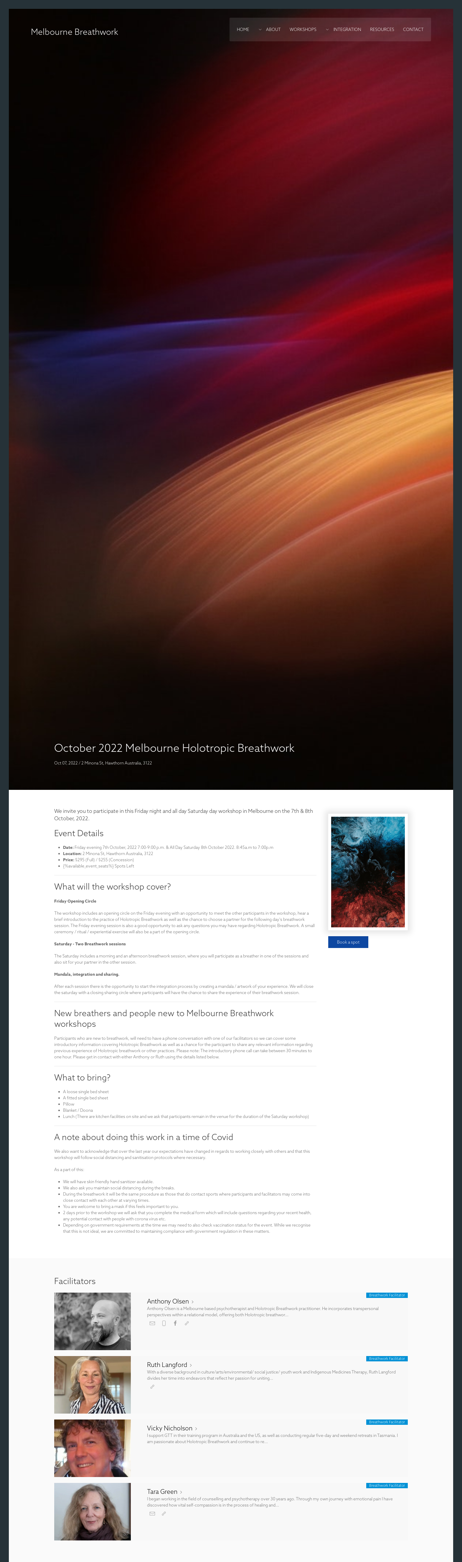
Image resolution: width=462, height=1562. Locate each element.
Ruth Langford (170, 1364)
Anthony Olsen (171, 1301)
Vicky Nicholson (172, 1428)
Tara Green (165, 1491)
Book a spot (348, 942)
